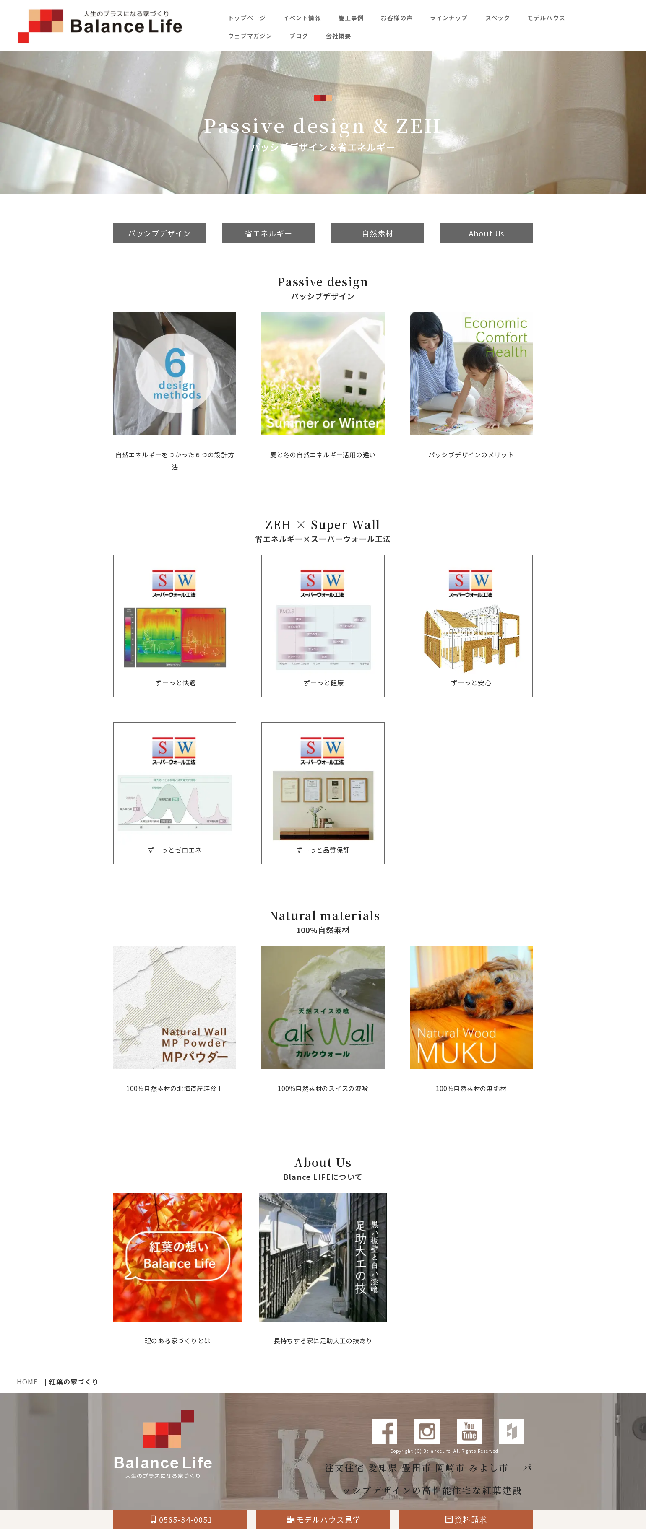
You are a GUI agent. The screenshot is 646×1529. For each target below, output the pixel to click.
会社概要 (338, 35)
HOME (27, 1381)
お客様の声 (397, 17)
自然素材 (377, 233)
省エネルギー (268, 233)
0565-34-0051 (181, 1519)
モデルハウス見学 (323, 1519)
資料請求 (466, 1519)
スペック (497, 17)
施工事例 (351, 17)
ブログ (298, 35)
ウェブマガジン (250, 35)
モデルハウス (546, 17)
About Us (486, 233)
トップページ (247, 17)
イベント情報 (302, 17)
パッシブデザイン (159, 233)
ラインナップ (449, 17)
